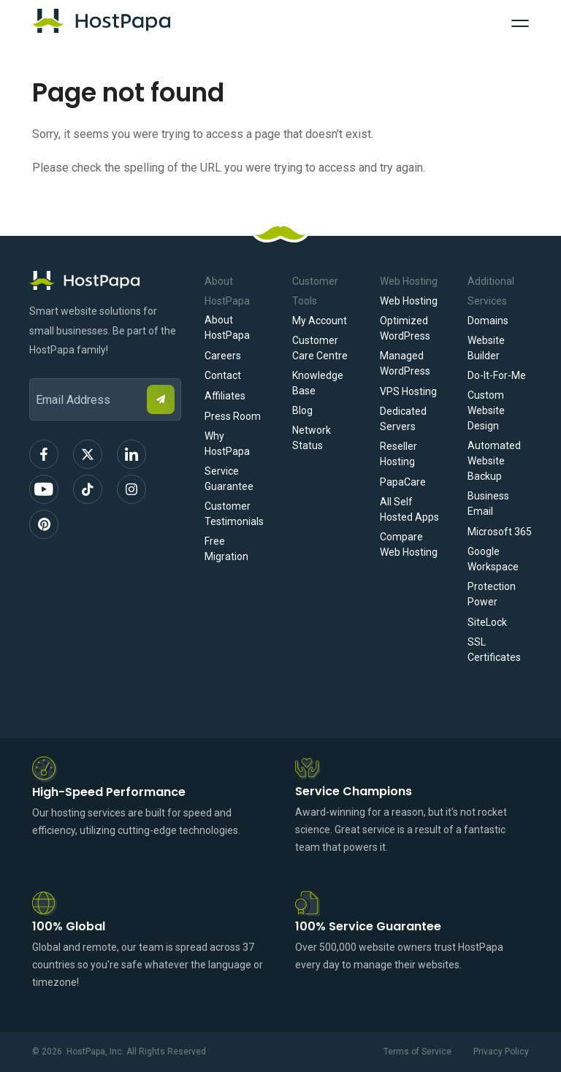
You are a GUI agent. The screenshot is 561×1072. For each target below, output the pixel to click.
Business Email (488, 503)
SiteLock (487, 622)
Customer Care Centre (320, 347)
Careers (223, 355)
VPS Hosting (408, 391)
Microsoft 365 (500, 531)
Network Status (311, 437)
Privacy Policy (501, 1051)
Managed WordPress (405, 363)
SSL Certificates (494, 649)
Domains (488, 320)
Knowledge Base (317, 383)
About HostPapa (227, 327)
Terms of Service (417, 1051)
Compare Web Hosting (409, 544)
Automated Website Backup (494, 461)
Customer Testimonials (234, 513)
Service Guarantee (229, 478)
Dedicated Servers (403, 418)
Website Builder (486, 347)
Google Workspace (493, 559)
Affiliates (225, 396)
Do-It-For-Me (497, 375)
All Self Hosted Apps (409, 509)
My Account (319, 320)
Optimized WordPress (405, 328)
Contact (223, 375)
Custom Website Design (486, 410)
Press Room (233, 416)
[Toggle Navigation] (520, 21)
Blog (302, 410)
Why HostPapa (227, 443)
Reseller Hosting (398, 453)
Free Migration (226, 548)
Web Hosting (409, 301)
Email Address (36, 368)
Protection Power (492, 594)
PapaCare (403, 482)
